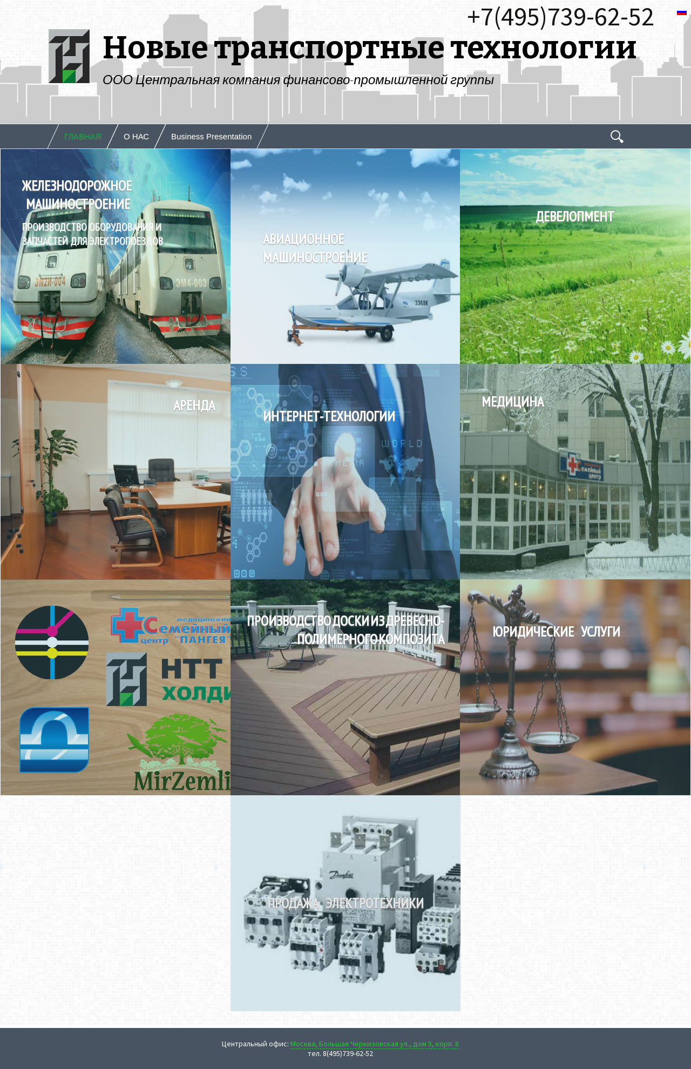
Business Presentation (211, 136)
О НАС (136, 136)
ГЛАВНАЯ (82, 136)
